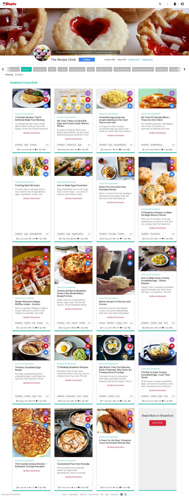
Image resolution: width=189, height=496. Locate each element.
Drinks (90, 69)
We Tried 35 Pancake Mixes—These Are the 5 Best (155, 118)
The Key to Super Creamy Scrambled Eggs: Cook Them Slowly (155, 375)
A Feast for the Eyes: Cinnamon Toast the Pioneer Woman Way (115, 441)
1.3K (32, 238)
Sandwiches (161, 69)
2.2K (74, 401)
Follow (87, 59)
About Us (83, 494)
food (33, 323)
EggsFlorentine (77, 234)
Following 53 (147, 59)
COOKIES (62, 69)
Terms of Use (93, 494)
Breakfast (26, 69)
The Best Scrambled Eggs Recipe (28, 368)
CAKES (52, 69)
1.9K (32, 328)
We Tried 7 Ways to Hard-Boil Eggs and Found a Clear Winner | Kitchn (73, 123)
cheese (74, 323)
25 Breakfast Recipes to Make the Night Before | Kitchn (156, 213)
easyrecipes (71, 396)
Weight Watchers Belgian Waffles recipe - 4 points (27, 302)
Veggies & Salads (77, 69)
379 (158, 149)
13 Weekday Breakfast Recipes (72, 367)
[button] (160, 4)
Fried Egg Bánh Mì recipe (27, 185)
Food (166, 323)
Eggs (26, 145)
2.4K (158, 328)
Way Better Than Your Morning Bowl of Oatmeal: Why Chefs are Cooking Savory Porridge (115, 370)
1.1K (158, 238)
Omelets (33, 145)
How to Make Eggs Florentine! (72, 185)
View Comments (31, 133)
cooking (27, 323)
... (47, 144)
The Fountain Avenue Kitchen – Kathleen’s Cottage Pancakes (31, 465)
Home (64, 494)
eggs (26, 234)
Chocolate (112, 234)
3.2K (32, 401)
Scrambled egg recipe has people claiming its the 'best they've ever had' (113, 120)
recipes (40, 323)
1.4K (74, 149)
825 (73, 238)
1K (32, 149)
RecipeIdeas (155, 234)
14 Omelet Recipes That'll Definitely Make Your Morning (29, 118)
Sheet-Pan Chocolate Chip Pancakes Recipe (112, 188)
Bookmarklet (73, 494)
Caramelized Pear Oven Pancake (73, 464)
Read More (157, 423)
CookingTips (71, 145)
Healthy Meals (12, 69)
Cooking (121, 234)
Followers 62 (134, 59)
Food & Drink (20, 114)
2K (74, 328)
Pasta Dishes (176, 69)
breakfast (18, 234)
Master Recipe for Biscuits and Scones (114, 302)
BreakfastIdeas (156, 145)
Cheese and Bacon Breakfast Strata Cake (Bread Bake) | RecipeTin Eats (71, 293)
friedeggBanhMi (36, 234)
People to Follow (104, 69)
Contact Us (114, 494)
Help (107, 494)
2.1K (116, 328)
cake (68, 323)
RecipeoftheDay (120, 145)
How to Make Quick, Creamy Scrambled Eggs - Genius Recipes (155, 280)
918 (115, 149)
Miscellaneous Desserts (143, 69)
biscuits (102, 323)
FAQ (101, 494)
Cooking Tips (40, 69)
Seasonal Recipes (122, 69)
